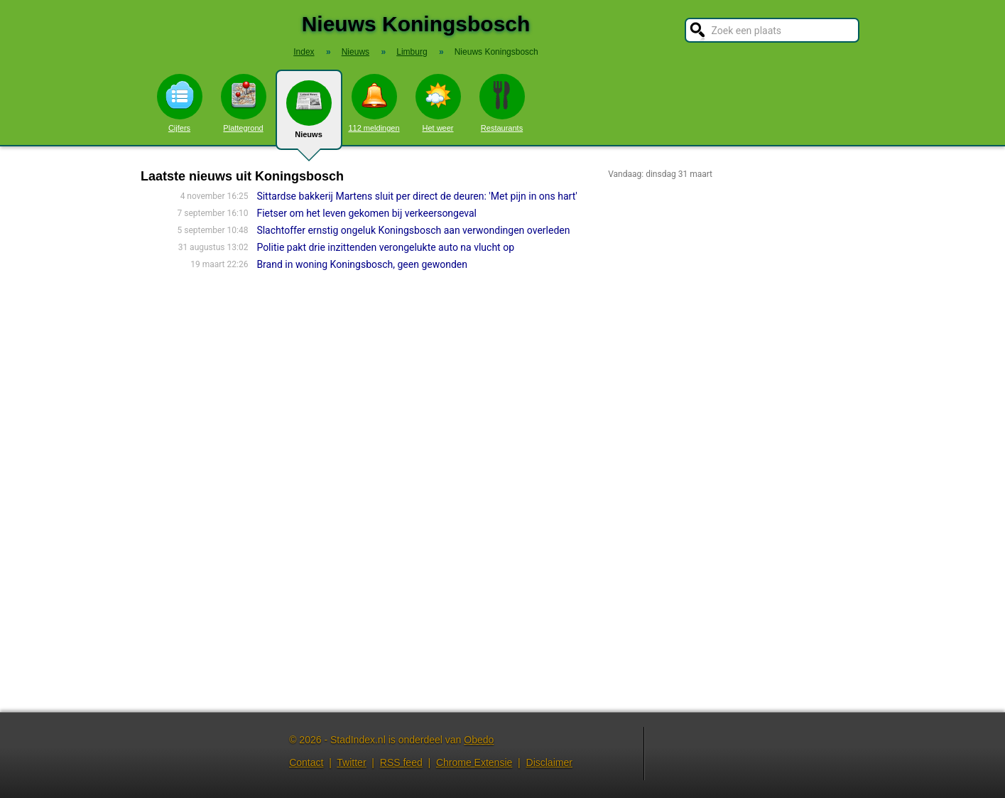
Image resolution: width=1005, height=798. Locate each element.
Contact (306, 762)
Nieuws (309, 115)
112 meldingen (373, 103)
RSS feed (401, 762)
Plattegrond (243, 103)
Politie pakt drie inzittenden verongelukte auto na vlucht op (385, 247)
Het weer (438, 103)
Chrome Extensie (474, 762)
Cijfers (179, 103)
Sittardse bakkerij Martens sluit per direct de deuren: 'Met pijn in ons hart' (416, 196)
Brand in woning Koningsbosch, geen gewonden (361, 264)
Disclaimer (549, 762)
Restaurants (502, 103)
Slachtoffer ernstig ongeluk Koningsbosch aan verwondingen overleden (413, 230)
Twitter (351, 762)
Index (303, 52)
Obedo (479, 739)
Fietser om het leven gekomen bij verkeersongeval (366, 213)
